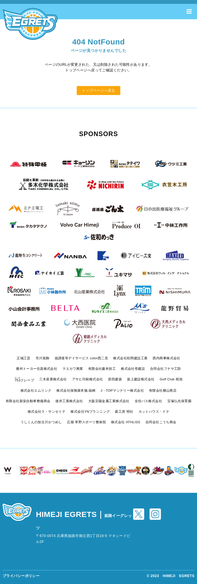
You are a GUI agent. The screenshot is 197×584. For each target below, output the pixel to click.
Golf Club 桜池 (171, 379)
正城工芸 (24, 358)
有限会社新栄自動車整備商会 (28, 401)
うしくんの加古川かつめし (41, 422)
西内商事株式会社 (166, 358)
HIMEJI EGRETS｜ (84, 520)
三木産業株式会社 (53, 379)
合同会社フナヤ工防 (165, 369)
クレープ (24, 380)
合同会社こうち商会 (160, 422)
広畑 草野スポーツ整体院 (86, 422)
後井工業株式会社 (69, 401)
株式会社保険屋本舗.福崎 (75, 390)
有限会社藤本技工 (102, 369)
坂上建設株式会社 (140, 379)
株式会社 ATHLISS (125, 422)
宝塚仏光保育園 (179, 401)
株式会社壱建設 (133, 369)
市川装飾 (43, 358)
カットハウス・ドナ (154, 411)
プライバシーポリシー (21, 576)
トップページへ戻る (98, 90)
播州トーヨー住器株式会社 (36, 369)
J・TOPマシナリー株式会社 (122, 390)
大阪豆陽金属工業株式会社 (109, 401)
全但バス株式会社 (148, 401)
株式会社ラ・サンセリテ (47, 411)
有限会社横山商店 (162, 390)
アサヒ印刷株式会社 (87, 379)
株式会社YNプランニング (90, 411)
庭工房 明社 (124, 411)
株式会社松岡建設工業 (130, 358)
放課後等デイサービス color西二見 (81, 358)
